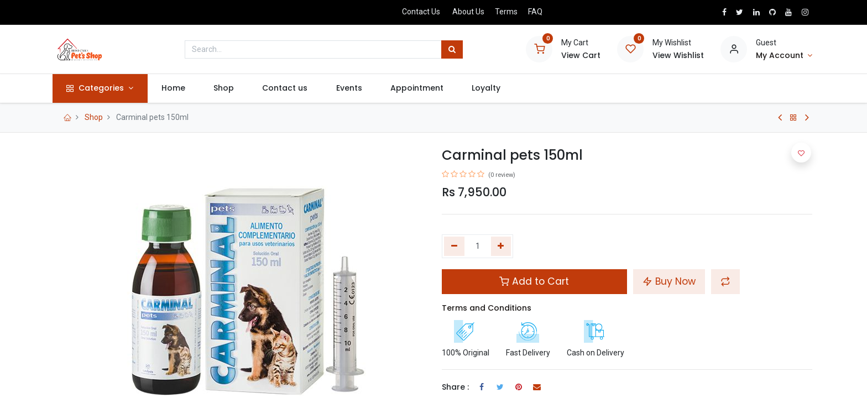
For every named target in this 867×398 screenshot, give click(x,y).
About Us (468, 11)
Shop (94, 117)
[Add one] (501, 246)
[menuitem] (176, 88)
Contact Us (421, 11)
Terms (506, 11)
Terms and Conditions (486, 307)
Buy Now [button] (669, 281)
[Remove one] (454, 246)
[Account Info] (784, 55)
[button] (725, 281)
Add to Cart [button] (534, 281)
